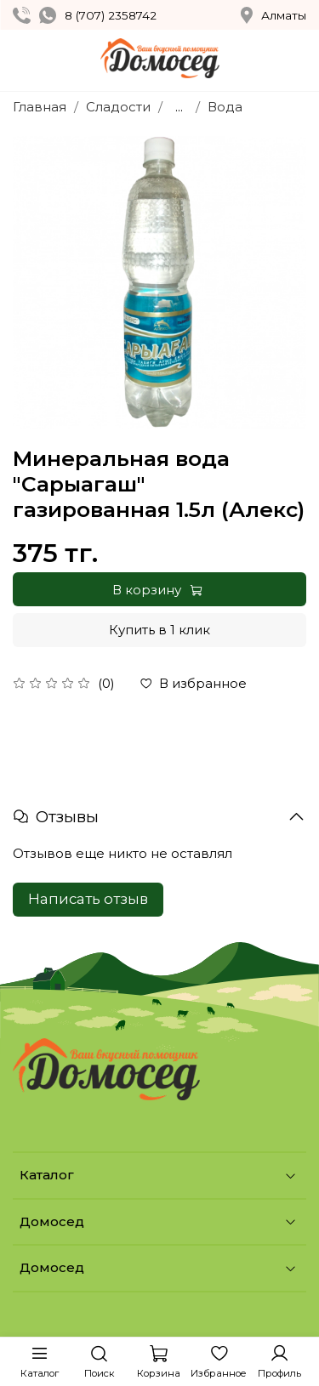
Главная (39, 107)
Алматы (273, 15)
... (179, 106)
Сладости (118, 107)
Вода (225, 107)
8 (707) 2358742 (111, 15)
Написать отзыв (88, 898)
